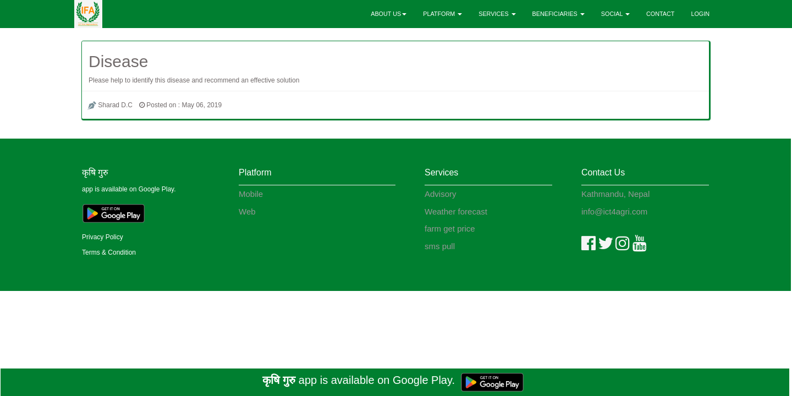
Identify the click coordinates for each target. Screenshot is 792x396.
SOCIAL (615, 13)
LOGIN (700, 13)
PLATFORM (442, 13)
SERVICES (497, 13)
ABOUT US (388, 13)
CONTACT (660, 13)
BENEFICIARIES (558, 13)
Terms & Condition (109, 252)
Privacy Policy (102, 237)
